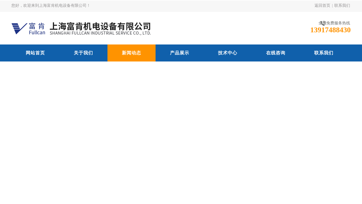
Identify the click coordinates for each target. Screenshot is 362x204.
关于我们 (83, 52)
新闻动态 (131, 52)
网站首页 (35, 52)
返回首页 (322, 5)
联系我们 (342, 5)
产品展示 (179, 52)
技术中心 (227, 52)
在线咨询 (275, 52)
